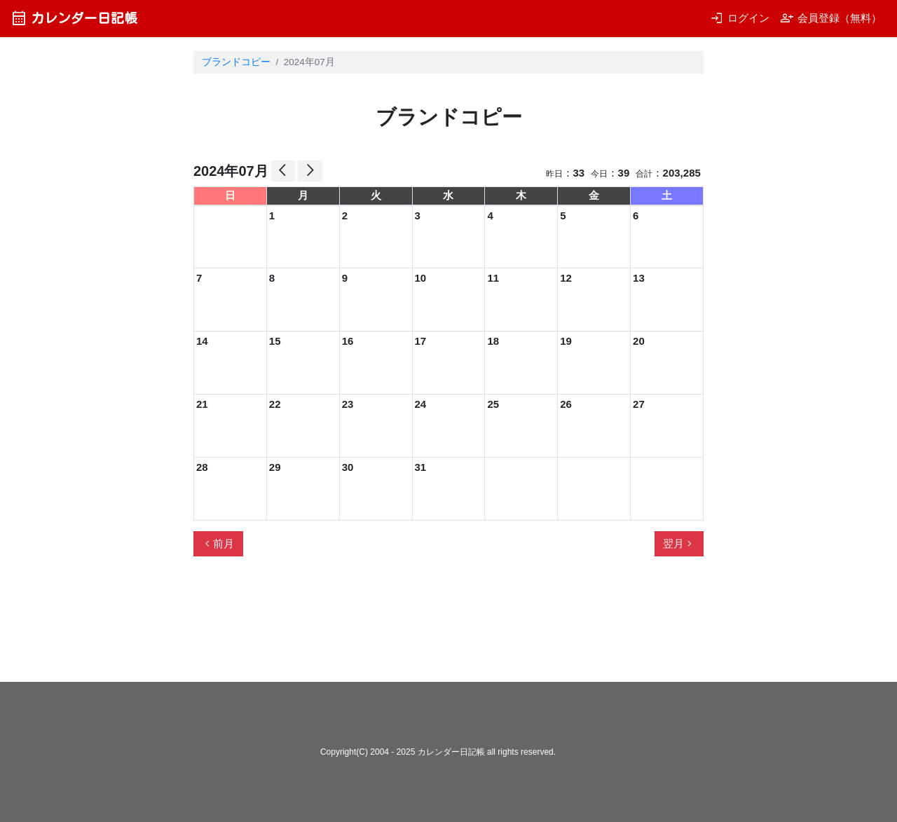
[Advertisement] (448, 625)
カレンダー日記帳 (74, 18)
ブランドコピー (236, 62)
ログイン (739, 18)
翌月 (679, 544)
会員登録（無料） (831, 18)
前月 (218, 544)
